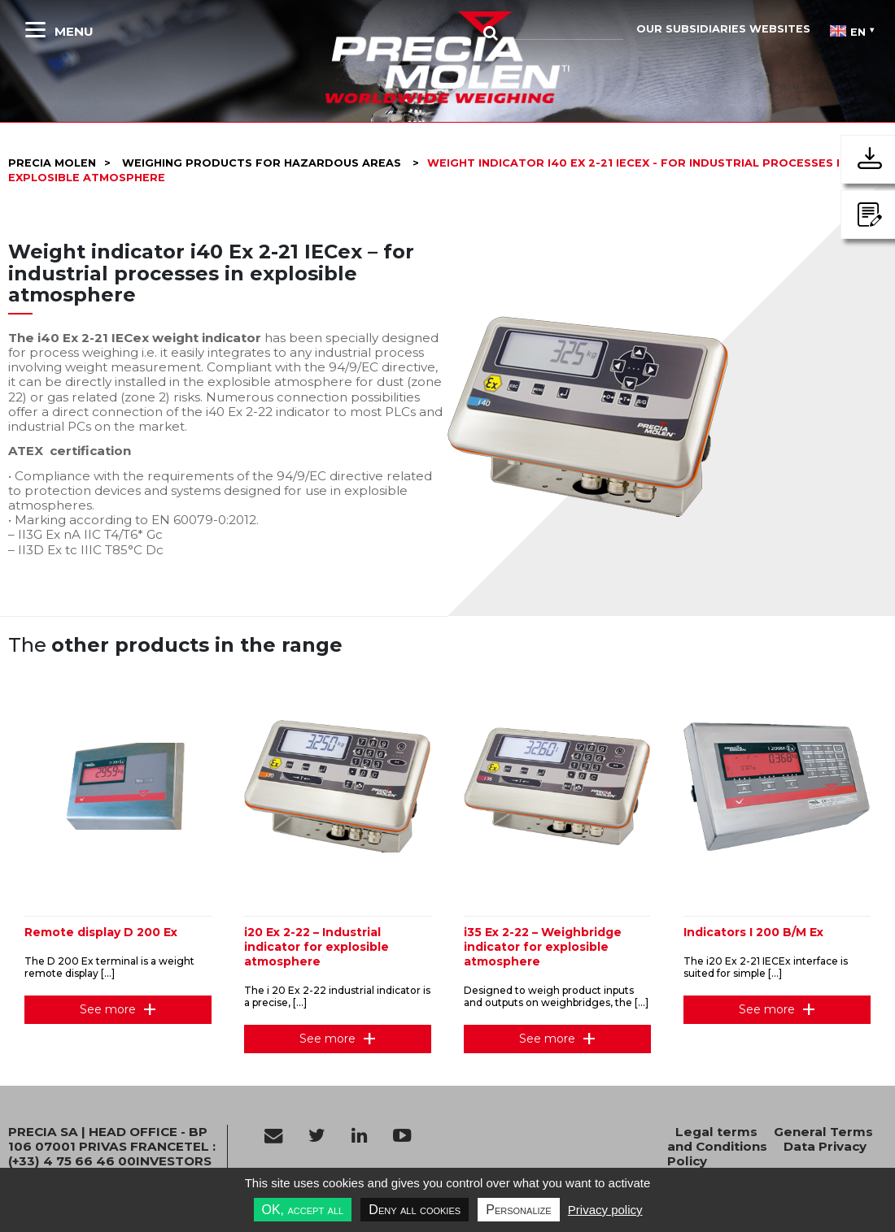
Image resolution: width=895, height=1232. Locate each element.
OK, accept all (303, 1210)
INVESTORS (174, 1161)
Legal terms (716, 1131)
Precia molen (52, 163)
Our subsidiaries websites (723, 29)
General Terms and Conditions (770, 1139)
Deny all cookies (415, 1210)
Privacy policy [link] (605, 1210)
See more (108, 1009)
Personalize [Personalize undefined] (518, 1210)
